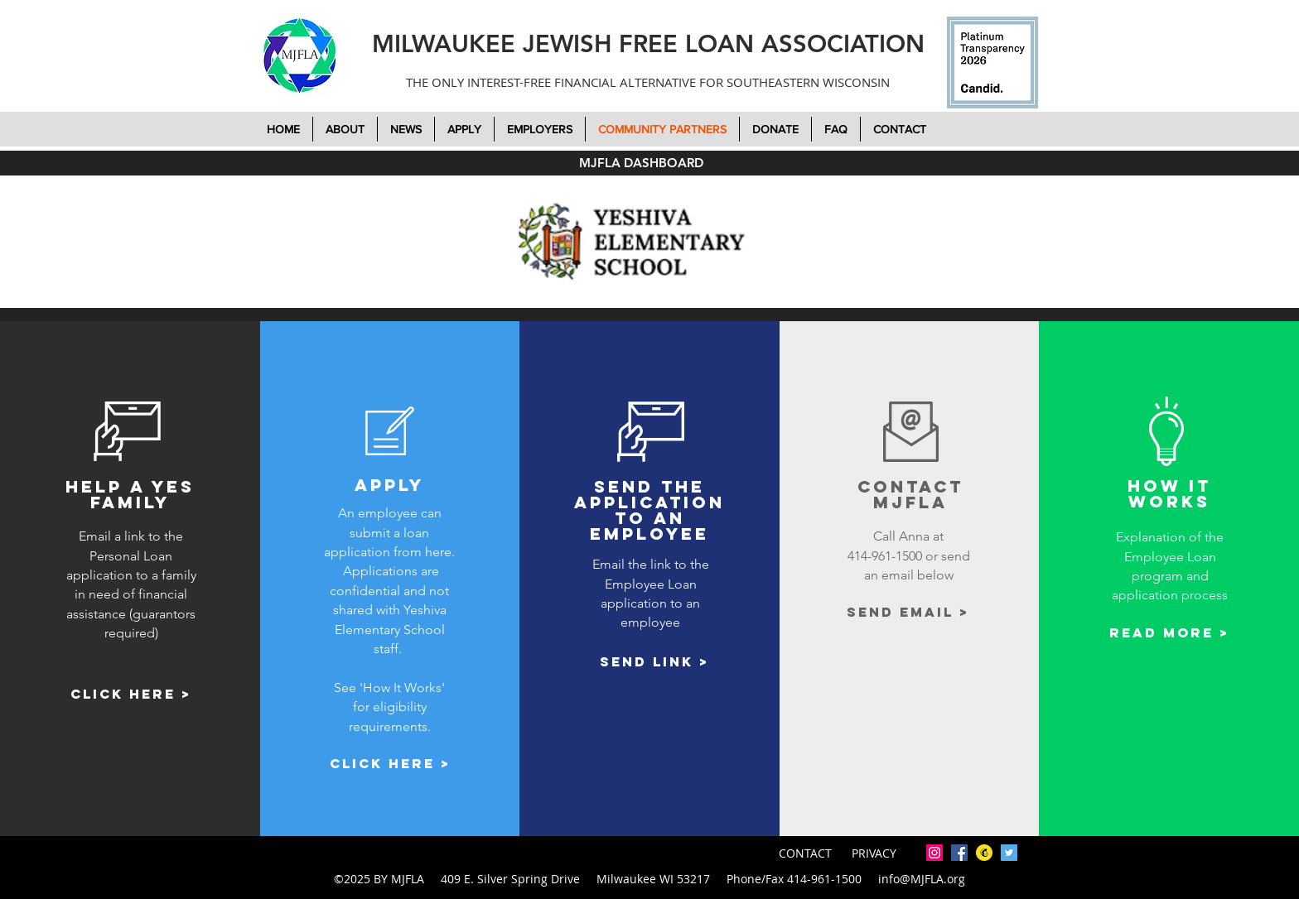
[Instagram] (934, 852)
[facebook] (959, 852)
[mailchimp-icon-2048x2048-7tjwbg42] (984, 852)
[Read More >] (1169, 632)
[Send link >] (654, 662)
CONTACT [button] (807, 853)
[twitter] (1009, 852)
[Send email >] (908, 612)
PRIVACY (874, 853)
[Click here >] (131, 694)
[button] (775, 129)
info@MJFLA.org (921, 879)
